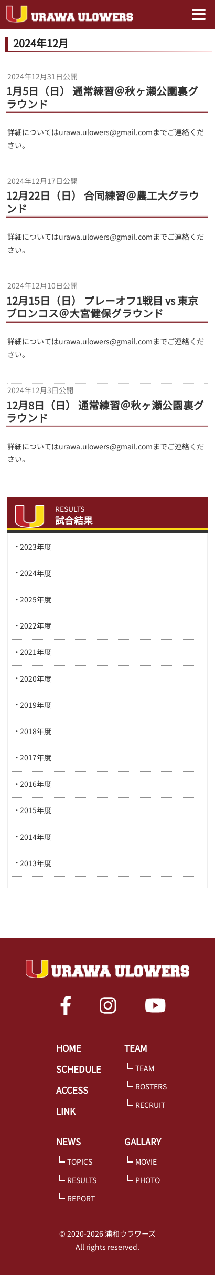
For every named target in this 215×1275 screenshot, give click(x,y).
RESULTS (81, 1180)
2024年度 (35, 573)
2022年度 (35, 625)
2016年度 (35, 783)
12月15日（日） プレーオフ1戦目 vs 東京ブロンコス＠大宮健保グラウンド (102, 307)
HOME (68, 1048)
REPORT (81, 1198)
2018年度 (35, 731)
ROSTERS (151, 1086)
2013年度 (35, 863)
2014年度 (35, 836)
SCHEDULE (78, 1069)
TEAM (135, 1048)
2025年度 (35, 599)
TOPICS (79, 1161)
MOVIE (146, 1161)
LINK (66, 1111)
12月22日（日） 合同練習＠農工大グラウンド (102, 202)
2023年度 (35, 546)
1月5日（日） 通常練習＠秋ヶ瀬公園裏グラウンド (102, 98)
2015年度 (35, 810)
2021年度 (35, 651)
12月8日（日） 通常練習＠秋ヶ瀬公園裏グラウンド (105, 412)
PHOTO (147, 1180)
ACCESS (72, 1090)
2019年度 (35, 705)
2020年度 (35, 678)
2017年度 (35, 757)
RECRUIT (150, 1104)
